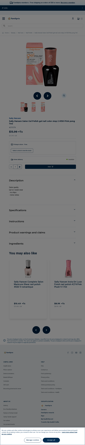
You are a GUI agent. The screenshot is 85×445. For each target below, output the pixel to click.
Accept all (51, 440)
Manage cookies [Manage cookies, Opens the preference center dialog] (32, 440)
